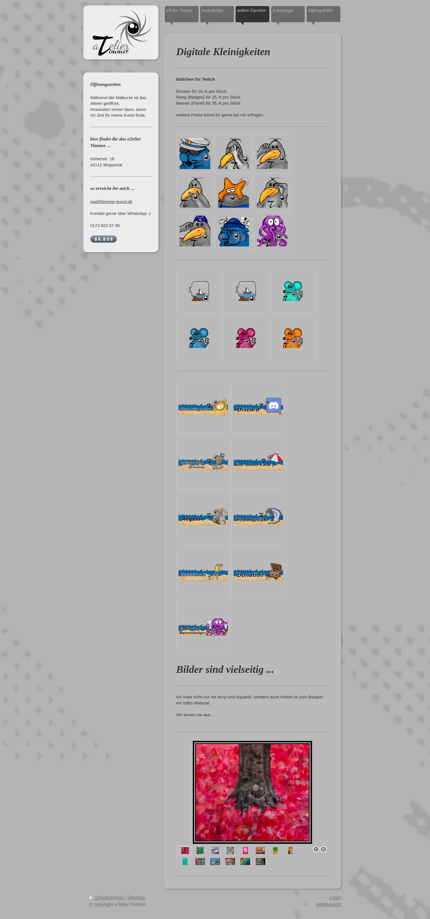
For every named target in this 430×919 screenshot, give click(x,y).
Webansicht (328, 904)
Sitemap (136, 897)
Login (335, 897)
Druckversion (107, 897)
